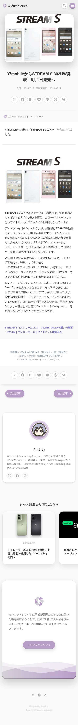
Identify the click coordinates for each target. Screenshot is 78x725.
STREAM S (56, 356)
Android (26, 352)
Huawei (46, 352)
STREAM (43, 356)
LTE (55, 352)
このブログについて (39, 644)
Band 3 (35, 352)
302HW (15, 352)
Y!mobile (22, 359)
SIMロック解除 (28, 356)
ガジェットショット (18, 116)
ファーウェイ (53, 359)
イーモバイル (37, 359)
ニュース (38, 116)
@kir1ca (44, 706)
